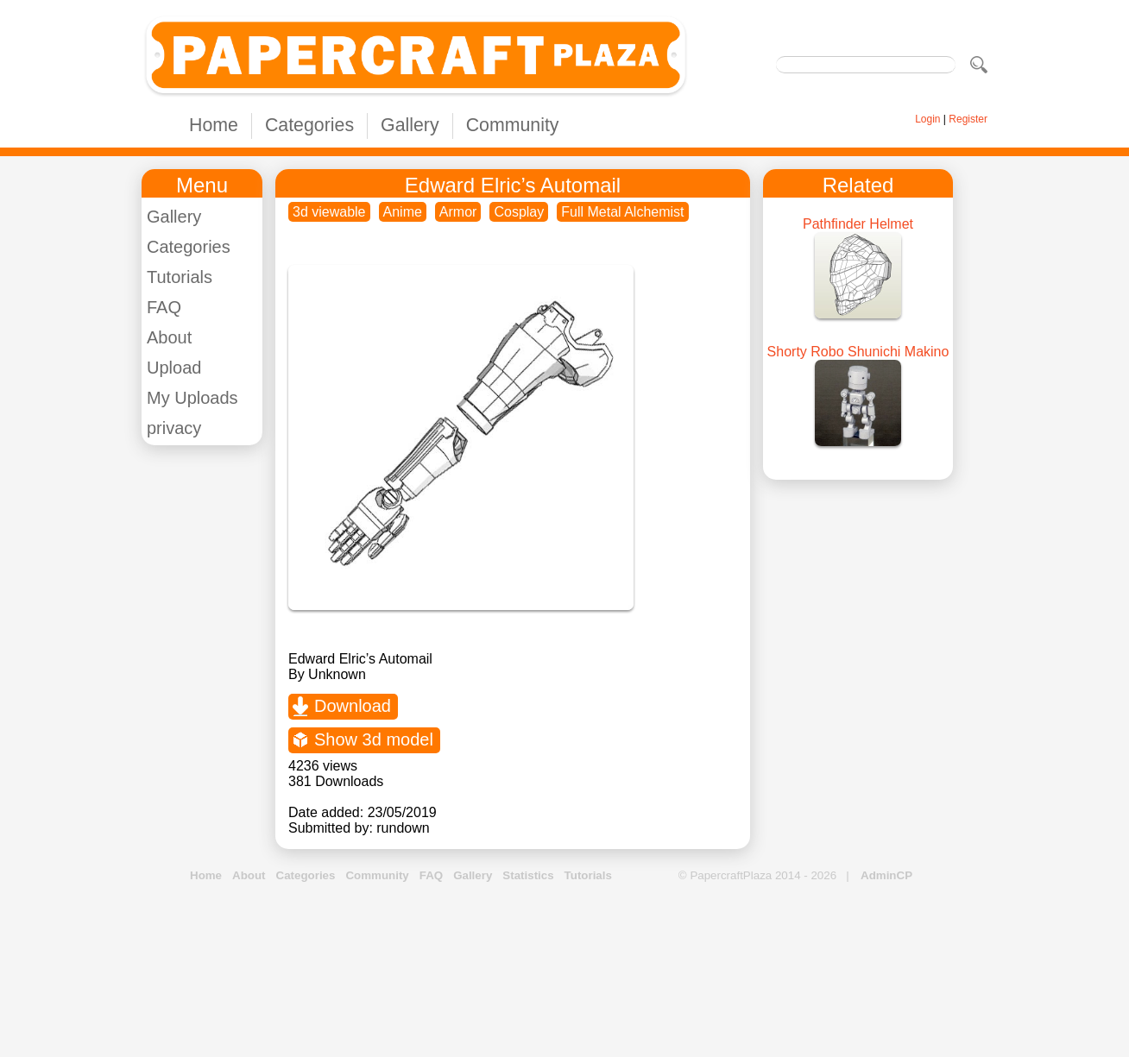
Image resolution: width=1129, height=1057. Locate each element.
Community (512, 125)
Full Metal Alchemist (622, 211)
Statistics (527, 875)
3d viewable (329, 211)
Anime (402, 211)
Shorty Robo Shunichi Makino (858, 351)
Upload (174, 367)
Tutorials (179, 276)
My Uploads (192, 397)
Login (927, 119)
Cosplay (519, 211)
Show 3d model (373, 739)
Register (968, 119)
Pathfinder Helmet (858, 224)
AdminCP (886, 875)
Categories (309, 125)
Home (213, 125)
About (169, 337)
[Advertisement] (564, 970)
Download (352, 705)
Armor (458, 211)
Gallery (410, 125)
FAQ (164, 307)
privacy (174, 427)
